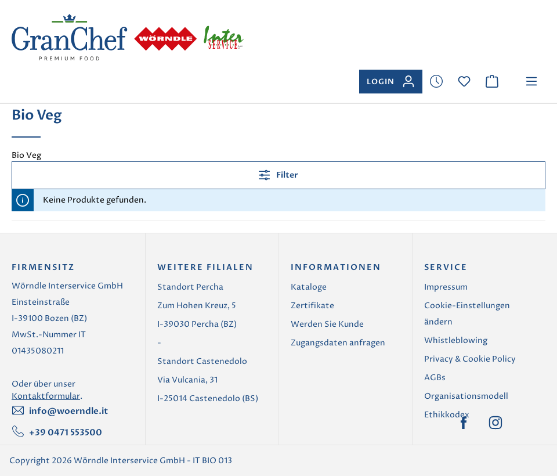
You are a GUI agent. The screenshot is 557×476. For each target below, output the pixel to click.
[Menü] (531, 81)
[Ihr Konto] (390, 81)
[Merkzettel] (436, 81)
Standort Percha (190, 287)
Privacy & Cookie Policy (470, 359)
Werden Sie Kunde (327, 324)
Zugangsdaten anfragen (338, 342)
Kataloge (309, 287)
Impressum (446, 287)
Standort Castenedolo (202, 361)
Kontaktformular (46, 396)
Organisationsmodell (466, 396)
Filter (278, 175)
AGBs (435, 377)
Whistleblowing (455, 340)
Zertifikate (312, 305)
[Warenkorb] (492, 81)
